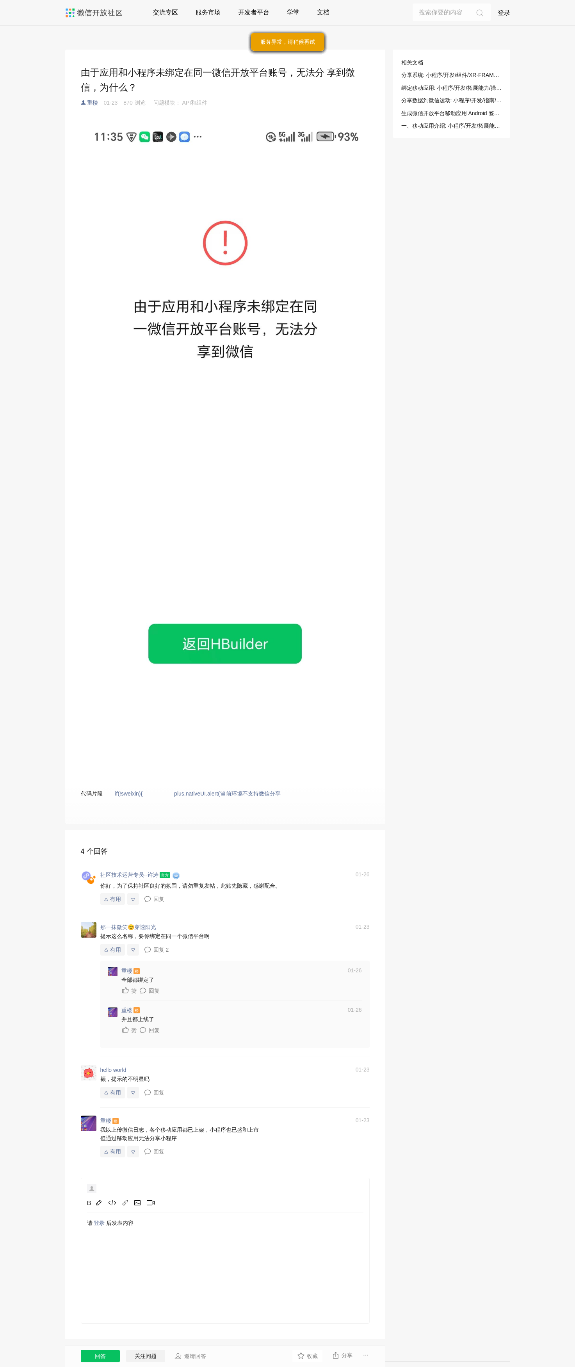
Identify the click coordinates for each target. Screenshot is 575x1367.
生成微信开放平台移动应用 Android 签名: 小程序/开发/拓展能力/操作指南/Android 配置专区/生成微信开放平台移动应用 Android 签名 (451, 113)
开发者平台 (253, 12)
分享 (342, 1355)
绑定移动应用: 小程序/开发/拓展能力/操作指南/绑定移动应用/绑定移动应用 (451, 88)
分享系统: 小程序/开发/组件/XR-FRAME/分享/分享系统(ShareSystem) (451, 75)
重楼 (92, 103)
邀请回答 (190, 1356)
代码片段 (92, 793)
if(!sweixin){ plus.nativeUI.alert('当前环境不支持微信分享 (197, 793)
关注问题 (146, 1356)
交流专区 (165, 12)
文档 (323, 12)
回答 (100, 1356)
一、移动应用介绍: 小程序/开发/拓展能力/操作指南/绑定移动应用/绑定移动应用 (451, 126)
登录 (504, 12)
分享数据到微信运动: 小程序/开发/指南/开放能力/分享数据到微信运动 (451, 100)
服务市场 (208, 12)
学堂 (293, 12)
